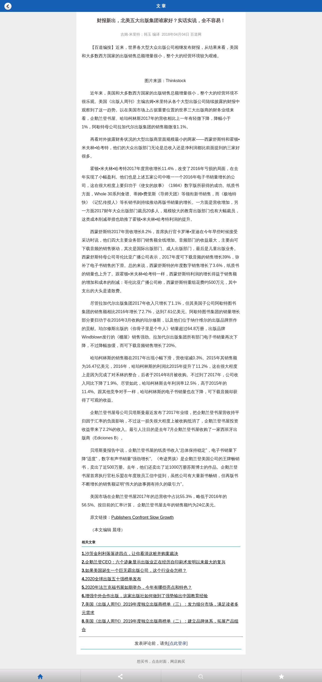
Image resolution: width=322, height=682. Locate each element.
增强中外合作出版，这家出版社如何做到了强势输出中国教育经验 (145, 596)
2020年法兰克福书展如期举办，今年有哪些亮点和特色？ (137, 587)
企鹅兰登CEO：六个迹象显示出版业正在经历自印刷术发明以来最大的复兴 (154, 562)
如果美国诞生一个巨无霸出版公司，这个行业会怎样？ (134, 570)
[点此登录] (178, 643)
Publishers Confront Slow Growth (142, 517)
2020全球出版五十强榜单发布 (111, 579)
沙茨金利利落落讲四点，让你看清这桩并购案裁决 (130, 553)
